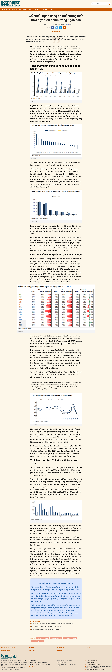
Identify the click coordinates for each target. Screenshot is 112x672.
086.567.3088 (89, 662)
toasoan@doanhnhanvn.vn (92, 664)
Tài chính (44, 9)
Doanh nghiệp (37, 9)
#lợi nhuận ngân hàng (70, 638)
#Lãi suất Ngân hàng (42, 638)
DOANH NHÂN (25, 9)
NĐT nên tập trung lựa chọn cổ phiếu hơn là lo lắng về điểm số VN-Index (52, 623)
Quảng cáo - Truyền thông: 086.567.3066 (96, 669)
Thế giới (31, 9)
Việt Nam (18, 9)
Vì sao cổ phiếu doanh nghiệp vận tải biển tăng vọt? (46, 626)
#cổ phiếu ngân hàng (37, 641)
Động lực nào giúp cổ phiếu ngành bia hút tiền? (45, 629)
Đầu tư (50, 9)
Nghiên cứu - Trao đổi (9, 9)
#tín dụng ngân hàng (56, 638)
